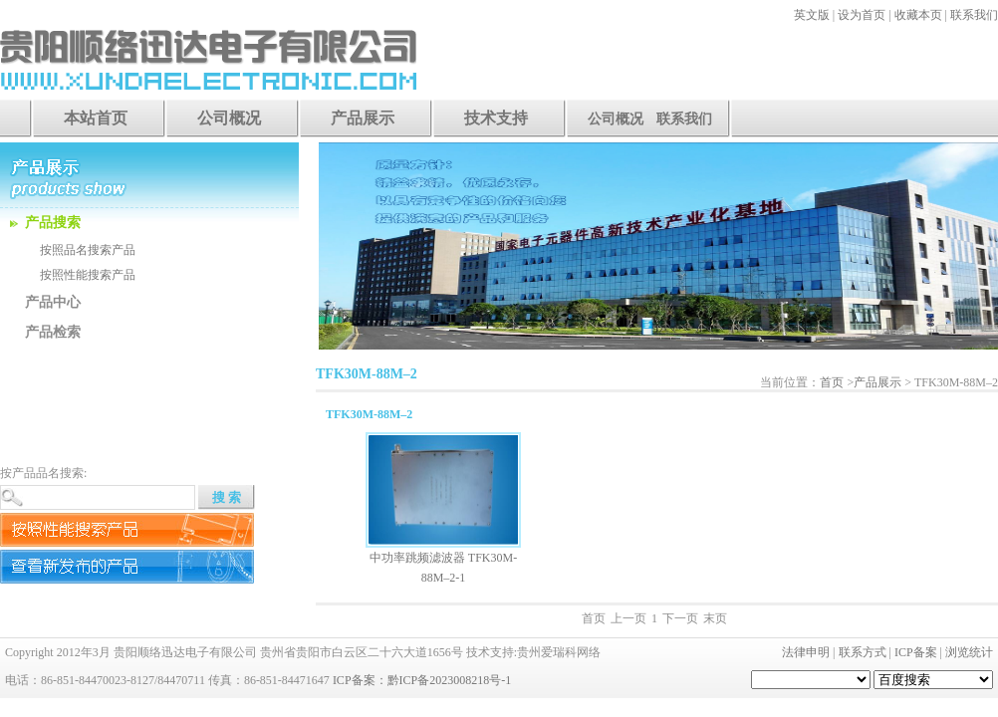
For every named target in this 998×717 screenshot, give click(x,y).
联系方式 (862, 652)
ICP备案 (915, 652)
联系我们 (974, 15)
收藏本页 (918, 15)
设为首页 (861, 15)
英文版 (812, 15)
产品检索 (53, 332)
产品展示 (362, 118)
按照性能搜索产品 (87, 275)
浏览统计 (969, 652)
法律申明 (806, 652)
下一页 (680, 618)
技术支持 (496, 118)
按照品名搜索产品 (87, 250)
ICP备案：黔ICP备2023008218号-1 (422, 680)
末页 (715, 618)
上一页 (628, 618)
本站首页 (95, 118)
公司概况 (229, 118)
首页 (832, 382)
